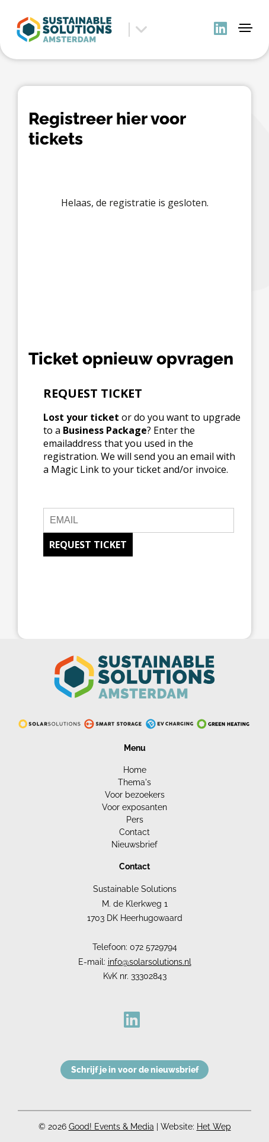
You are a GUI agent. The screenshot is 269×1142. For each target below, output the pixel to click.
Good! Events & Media (111, 1126)
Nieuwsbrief (134, 844)
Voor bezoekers (135, 794)
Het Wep (214, 1126)
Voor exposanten (134, 807)
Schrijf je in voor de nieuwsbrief (134, 1069)
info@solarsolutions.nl (149, 962)
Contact (134, 832)
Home (134, 770)
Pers (134, 819)
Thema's (134, 782)
